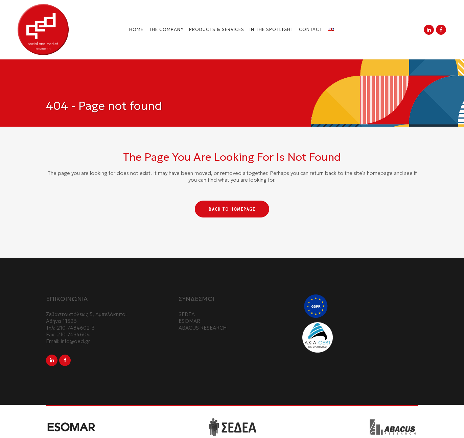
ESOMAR (189, 321)
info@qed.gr (75, 341)
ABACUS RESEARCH (203, 328)
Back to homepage (232, 209)
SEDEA (187, 314)
